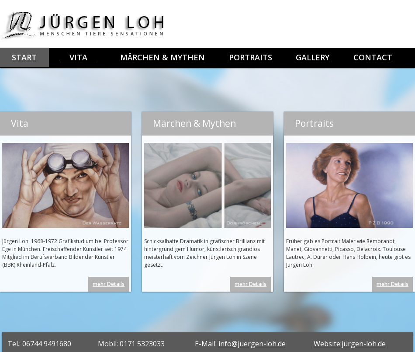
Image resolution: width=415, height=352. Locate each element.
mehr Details (109, 284)
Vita (78, 57)
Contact (372, 57)
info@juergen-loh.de (252, 344)
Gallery (312, 57)
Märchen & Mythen (162, 57)
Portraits (250, 57)
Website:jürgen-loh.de (350, 344)
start (24, 57)
